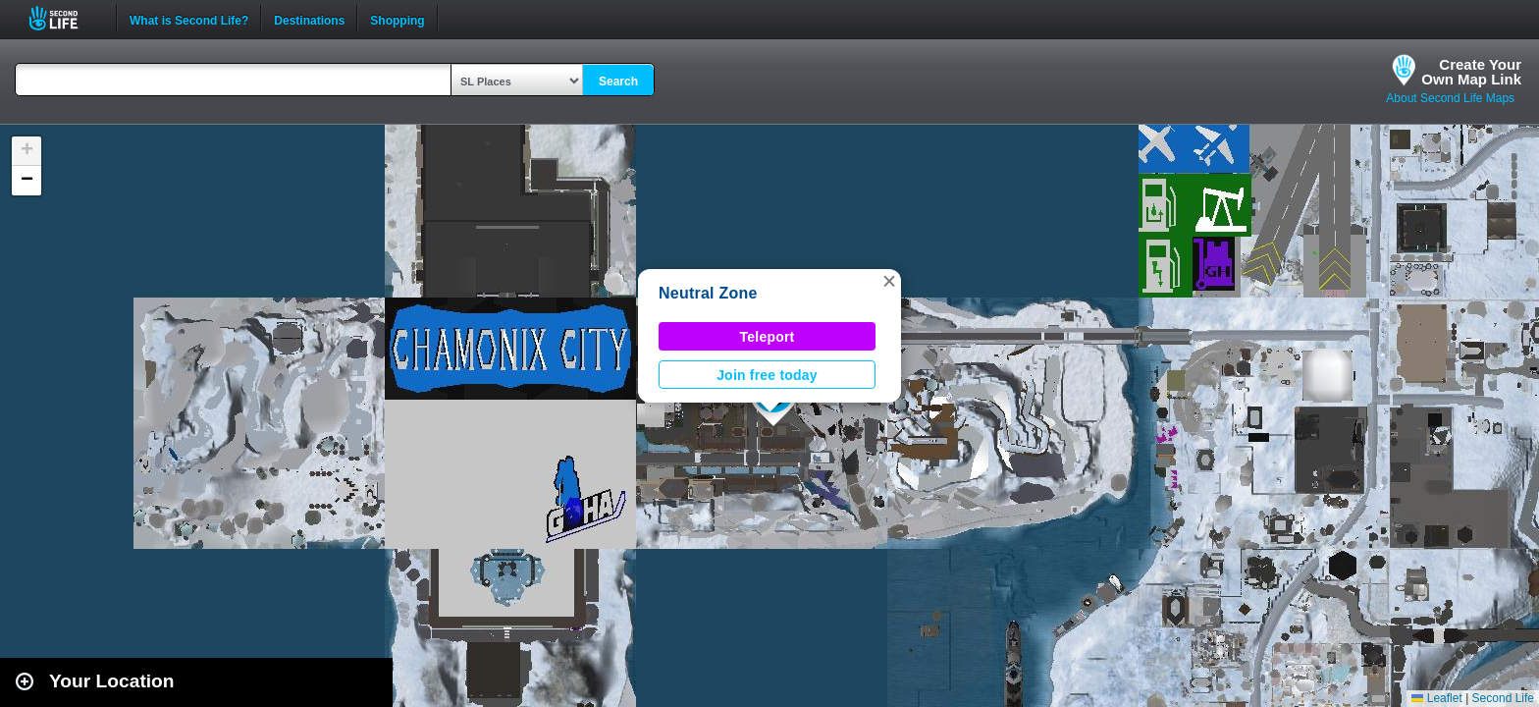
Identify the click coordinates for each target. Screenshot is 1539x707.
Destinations (309, 19)
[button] (889, 281)
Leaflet (1436, 698)
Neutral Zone (708, 293)
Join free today (767, 375)
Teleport (767, 337)
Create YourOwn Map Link (1471, 71)
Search (618, 81)
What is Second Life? (189, 19)
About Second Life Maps (1450, 98)
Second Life (64, 18)
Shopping (397, 19)
